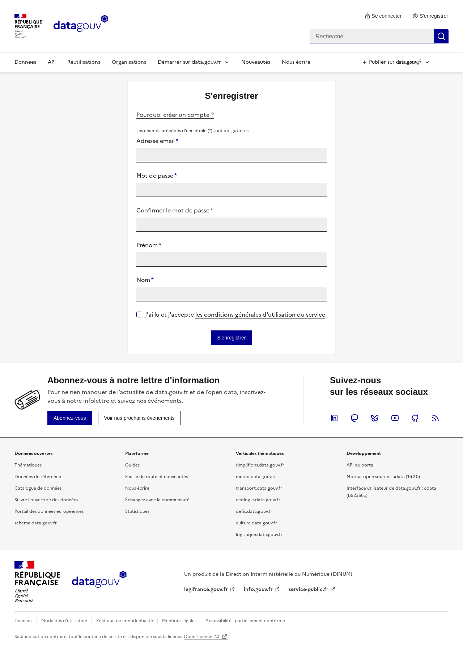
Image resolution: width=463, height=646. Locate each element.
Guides (132, 465)
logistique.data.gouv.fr (259, 534)
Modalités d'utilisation (64, 620)
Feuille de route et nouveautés (156, 476)
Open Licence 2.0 (202, 636)
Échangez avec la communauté (157, 500)
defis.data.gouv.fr (254, 511)
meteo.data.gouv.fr (256, 476)
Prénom (148, 245)
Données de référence (37, 476)
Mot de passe (156, 175)
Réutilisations (83, 62)
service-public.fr (308, 589)
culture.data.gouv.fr (256, 523)
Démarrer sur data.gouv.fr (189, 62)
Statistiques (137, 511)
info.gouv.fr (258, 589)
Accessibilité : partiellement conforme (245, 620)
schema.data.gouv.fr (35, 523)
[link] (383, 16)
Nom (145, 279)
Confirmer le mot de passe (174, 210)
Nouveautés (255, 62)
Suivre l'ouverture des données (46, 500)
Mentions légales (179, 620)
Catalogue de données (37, 488)
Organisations (129, 62)
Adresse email (157, 140)
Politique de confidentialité (124, 620)
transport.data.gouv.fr (259, 488)
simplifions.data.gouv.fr (260, 465)
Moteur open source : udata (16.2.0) (383, 476)
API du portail (361, 465)
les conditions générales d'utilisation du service (260, 314)
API (52, 62)
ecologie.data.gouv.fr (258, 500)
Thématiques (28, 465)
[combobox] (379, 36)
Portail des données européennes (49, 511)
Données (25, 62)
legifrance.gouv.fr (206, 589)
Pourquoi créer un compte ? (175, 114)
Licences (23, 620)
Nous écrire (296, 62)
